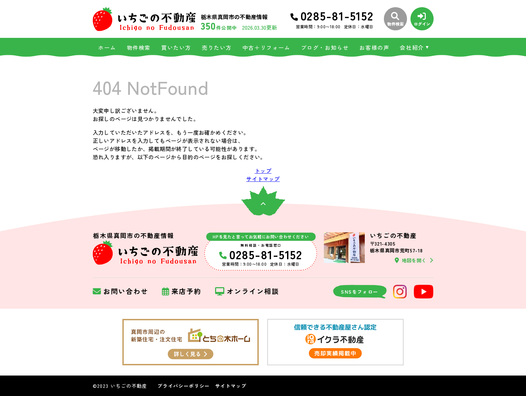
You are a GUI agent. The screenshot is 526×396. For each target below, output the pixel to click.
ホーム (107, 47)
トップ (263, 170)
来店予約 (181, 291)
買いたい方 (176, 47)
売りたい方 (217, 47)
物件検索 (139, 47)
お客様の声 (374, 47)
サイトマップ (263, 179)
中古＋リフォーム (266, 47)
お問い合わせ (120, 291)
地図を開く (410, 260)
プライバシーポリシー (183, 385)
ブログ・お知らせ (325, 47)
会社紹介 (412, 47)
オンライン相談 (247, 291)
